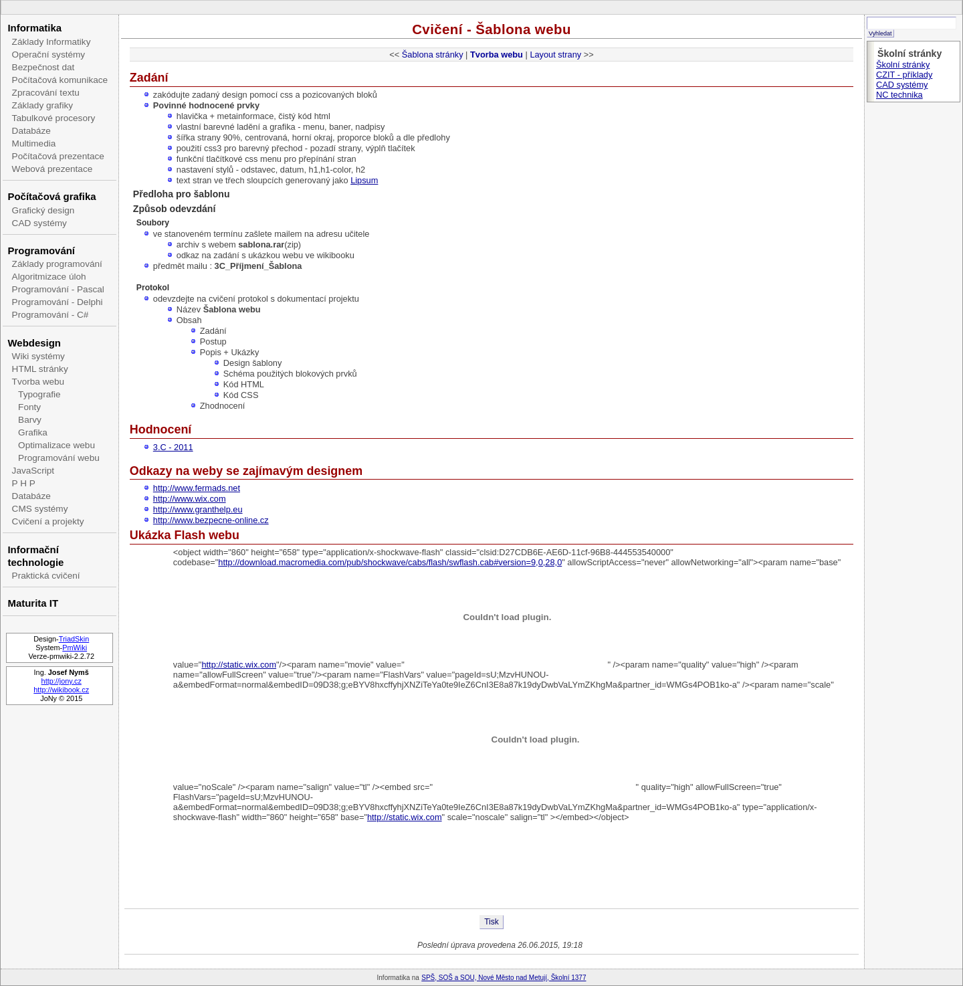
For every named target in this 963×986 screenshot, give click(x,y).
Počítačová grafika (51, 196)
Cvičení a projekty (48, 521)
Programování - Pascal (58, 289)
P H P (23, 483)
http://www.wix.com (189, 499)
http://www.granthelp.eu (198, 509)
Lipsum (364, 180)
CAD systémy (39, 223)
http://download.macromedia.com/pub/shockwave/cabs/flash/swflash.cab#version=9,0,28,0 (390, 562)
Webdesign (33, 343)
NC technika (899, 95)
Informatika (34, 27)
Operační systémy (49, 55)
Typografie (39, 394)
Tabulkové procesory (54, 118)
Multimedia (34, 143)
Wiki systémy (38, 356)
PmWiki (74, 648)
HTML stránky (40, 369)
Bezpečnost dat (43, 67)
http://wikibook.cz (61, 690)
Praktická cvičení (46, 576)
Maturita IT (32, 603)
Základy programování (57, 264)
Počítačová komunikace (60, 80)
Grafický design (43, 210)
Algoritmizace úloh (49, 277)
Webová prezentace (52, 169)
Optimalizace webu (56, 445)
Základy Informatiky (51, 42)
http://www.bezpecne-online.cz (211, 520)
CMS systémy (40, 509)
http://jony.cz (61, 681)
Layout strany (555, 55)
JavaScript (33, 471)
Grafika (32, 432)
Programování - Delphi (57, 302)
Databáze (31, 131)
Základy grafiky (42, 105)
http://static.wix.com (238, 665)
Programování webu (59, 458)
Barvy (29, 420)
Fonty (29, 407)
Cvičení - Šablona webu (491, 29)
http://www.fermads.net (196, 488)
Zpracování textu (46, 93)
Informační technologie (35, 556)
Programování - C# (50, 315)
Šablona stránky (432, 55)
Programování (41, 250)
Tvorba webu (38, 382)
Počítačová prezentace (58, 156)
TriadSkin (74, 639)
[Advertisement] (491, 865)
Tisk (491, 921)
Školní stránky (903, 65)
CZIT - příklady (904, 75)
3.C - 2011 (173, 447)
